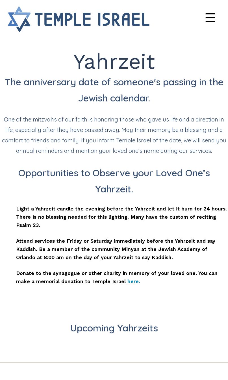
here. (133, 281)
